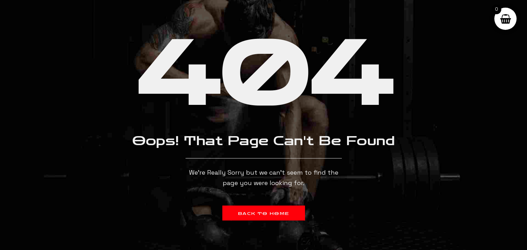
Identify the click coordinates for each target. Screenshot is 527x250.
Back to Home (263, 213)
